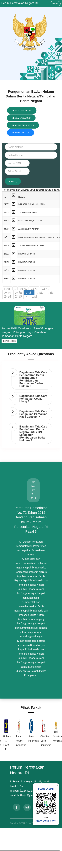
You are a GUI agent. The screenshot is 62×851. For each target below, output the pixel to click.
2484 (7, 296)
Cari (13, 181)
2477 (34, 289)
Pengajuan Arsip (21, 118)
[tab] (32, 379)
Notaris (21, 197)
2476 (23, 289)
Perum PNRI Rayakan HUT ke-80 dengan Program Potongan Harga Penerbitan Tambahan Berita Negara (27, 332)
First (7, 289)
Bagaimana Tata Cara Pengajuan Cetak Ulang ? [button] (33, 398)
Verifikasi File (20, 132)
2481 (29, 293)
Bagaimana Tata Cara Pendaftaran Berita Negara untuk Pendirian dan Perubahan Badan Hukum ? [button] (33, 379)
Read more (9, 341)
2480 (18, 293)
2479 (7, 293)
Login (55, 3)
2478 (45, 289)
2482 (40, 293)
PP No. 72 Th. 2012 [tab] (33, 490)
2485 (18, 296)
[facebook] (16, 807)
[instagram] (27, 807)
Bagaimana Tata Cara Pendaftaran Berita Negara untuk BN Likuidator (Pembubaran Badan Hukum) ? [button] (33, 433)
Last (34, 296)
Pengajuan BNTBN (22, 110)
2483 (51, 293)
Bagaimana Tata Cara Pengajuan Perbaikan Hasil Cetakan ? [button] (33, 414)
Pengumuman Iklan (23, 125)
